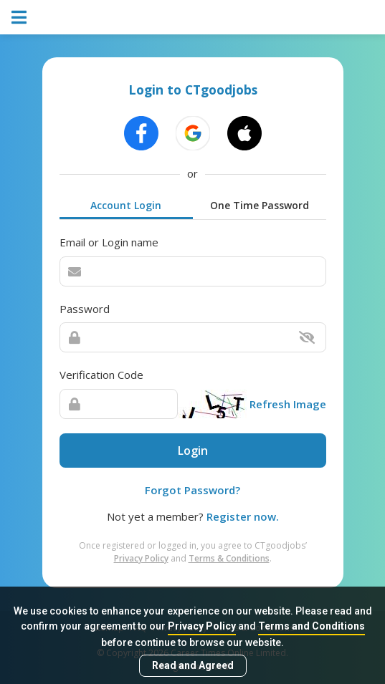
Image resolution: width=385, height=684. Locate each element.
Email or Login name (109, 242)
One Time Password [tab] (259, 205)
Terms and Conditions (311, 626)
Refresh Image (287, 404)
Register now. (242, 516)
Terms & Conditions (229, 558)
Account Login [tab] (125, 205)
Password (85, 309)
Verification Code (101, 374)
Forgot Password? (192, 490)
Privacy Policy (202, 626)
